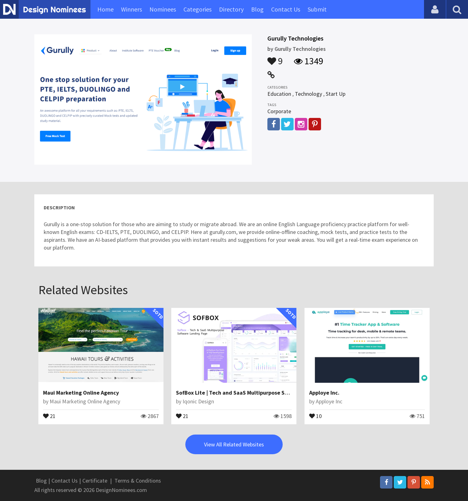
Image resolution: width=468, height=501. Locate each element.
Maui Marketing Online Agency (81, 392)
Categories (197, 9)
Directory (231, 9)
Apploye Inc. (324, 392)
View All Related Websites (234, 444)
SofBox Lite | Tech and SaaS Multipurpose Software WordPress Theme (263, 392)
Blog (257, 9)
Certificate (94, 480)
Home (105, 9)
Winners (131, 9)
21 (49, 415)
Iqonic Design (198, 401)
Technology (308, 93)
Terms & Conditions (138, 480)
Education (279, 93)
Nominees (162, 9)
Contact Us (285, 9)
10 (315, 415)
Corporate (279, 111)
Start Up (335, 93)
